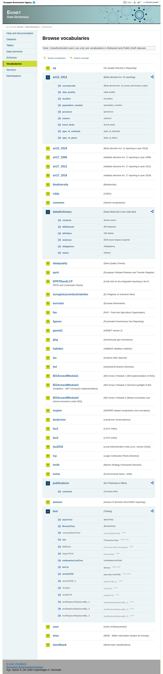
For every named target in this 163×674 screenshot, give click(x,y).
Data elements (14, 51)
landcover (59, 419)
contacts (66, 220)
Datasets (11, 39)
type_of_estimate (71, 131)
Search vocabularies (56, 58)
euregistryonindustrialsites (70, 294)
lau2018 (58, 446)
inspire (57, 410)
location (66, 98)
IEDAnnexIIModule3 (65, 385)
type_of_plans (69, 138)
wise (56, 635)
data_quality (68, 92)
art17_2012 (60, 166)
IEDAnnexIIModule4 (65, 397)
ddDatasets (68, 226)
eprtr (56, 272)
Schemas (11, 57)
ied (55, 366)
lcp (55, 455)
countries (67, 491)
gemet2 (57, 330)
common (58, 202)
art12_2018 (60, 148)
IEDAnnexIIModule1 (65, 375)
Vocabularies (14, 63)
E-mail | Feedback (17, 663)
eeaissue (67, 240)
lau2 (55, 437)
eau (64, 539)
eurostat (58, 303)
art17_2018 (60, 175)
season (66, 118)
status (65, 253)
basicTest (67, 519)
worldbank (60, 644)
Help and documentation (19, 33)
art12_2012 (60, 77)
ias (55, 357)
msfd (56, 464)
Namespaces (13, 75)
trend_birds (68, 124)
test (55, 511)
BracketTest (68, 526)
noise (56, 473)
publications (61, 483)
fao (55, 312)
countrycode (68, 85)
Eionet (20, 27)
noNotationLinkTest (72, 560)
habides (58, 348)
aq (54, 68)
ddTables (67, 233)
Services (11, 69)
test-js (65, 567)
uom (56, 626)
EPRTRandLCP (63, 281)
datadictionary (62, 211)
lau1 (55, 428)
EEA (20, 2)
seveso (57, 502)
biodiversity (60, 184)
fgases (57, 321)
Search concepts (81, 58)
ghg (55, 339)
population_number (72, 105)
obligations (68, 246)
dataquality (60, 263)
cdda (56, 193)
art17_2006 (60, 157)
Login (129, 2)
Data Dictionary (32, 27)
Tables (10, 45)
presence (67, 111)
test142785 (67, 574)
